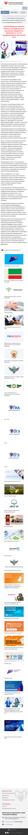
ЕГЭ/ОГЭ (4, 806)
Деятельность (5, 795)
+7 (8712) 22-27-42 (8, 821)
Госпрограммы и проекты (8, 800)
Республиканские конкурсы (9, 808)
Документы (5, 797)
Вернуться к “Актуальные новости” (11, 250)
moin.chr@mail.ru (8, 824)
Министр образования (7, 793)
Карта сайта (14, 830)
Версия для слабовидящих (15, 832)
